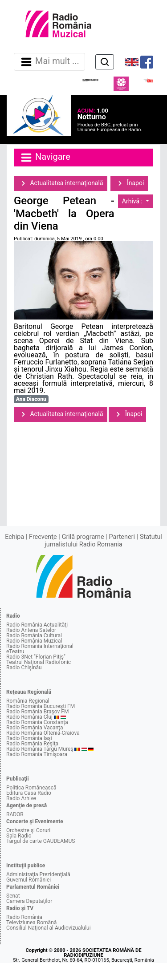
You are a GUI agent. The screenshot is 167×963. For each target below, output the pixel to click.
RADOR (15, 814)
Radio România (24, 917)
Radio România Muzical (34, 641)
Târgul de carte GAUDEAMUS (40, 841)
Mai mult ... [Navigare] (49, 62)
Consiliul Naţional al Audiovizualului (48, 928)
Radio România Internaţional (39, 646)
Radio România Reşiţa (32, 743)
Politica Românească (31, 788)
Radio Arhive (21, 798)
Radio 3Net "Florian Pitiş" (35, 657)
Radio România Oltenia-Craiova (43, 733)
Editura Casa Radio (28, 793)
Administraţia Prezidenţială (38, 874)
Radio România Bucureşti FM (40, 706)
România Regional (27, 701)
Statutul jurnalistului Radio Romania (103, 540)
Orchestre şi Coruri (28, 830)
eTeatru (15, 651)
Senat (13, 896)
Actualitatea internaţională (60, 183)
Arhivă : (133, 201)
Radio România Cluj (29, 717)
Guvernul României (28, 880)
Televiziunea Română (31, 922)
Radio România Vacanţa (34, 727)
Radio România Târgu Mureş (39, 749)
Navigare (45, 157)
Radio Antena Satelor (31, 630)
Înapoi (129, 183)
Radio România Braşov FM (37, 711)
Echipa (14, 537)
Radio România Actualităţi (37, 625)
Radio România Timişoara (36, 754)
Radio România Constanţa (37, 722)
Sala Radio (19, 836)
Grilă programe (83, 537)
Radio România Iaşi (29, 738)
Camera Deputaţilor (29, 901)
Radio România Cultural (34, 635)
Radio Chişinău (24, 667)
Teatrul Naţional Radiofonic (38, 662)
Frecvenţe (43, 537)
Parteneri (122, 537)
